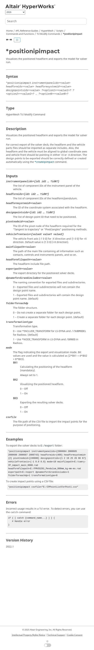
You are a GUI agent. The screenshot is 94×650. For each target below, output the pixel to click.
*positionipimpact (72, 34)
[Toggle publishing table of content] (17, 40)
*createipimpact (44, 162)
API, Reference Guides (27, 30)
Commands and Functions (20, 34)
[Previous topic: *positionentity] (7, 40)
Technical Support (56, 635)
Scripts (59, 30)
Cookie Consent (74, 635)
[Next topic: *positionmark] (11, 40)
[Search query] (45, 21)
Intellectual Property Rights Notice (28, 635)
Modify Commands (48, 34)
